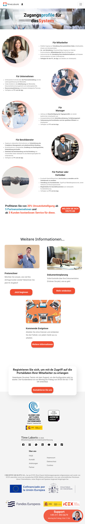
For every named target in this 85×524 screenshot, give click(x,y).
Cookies (50, 465)
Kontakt (32, 460)
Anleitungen (33, 463)
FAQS (31, 456)
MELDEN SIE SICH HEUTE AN (70, 209)
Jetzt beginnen (21, 292)
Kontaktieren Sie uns (42, 390)
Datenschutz (51, 461)
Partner (31, 467)
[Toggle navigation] (81, 4)
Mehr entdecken (63, 291)
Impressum (51, 458)
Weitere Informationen (42, 344)
